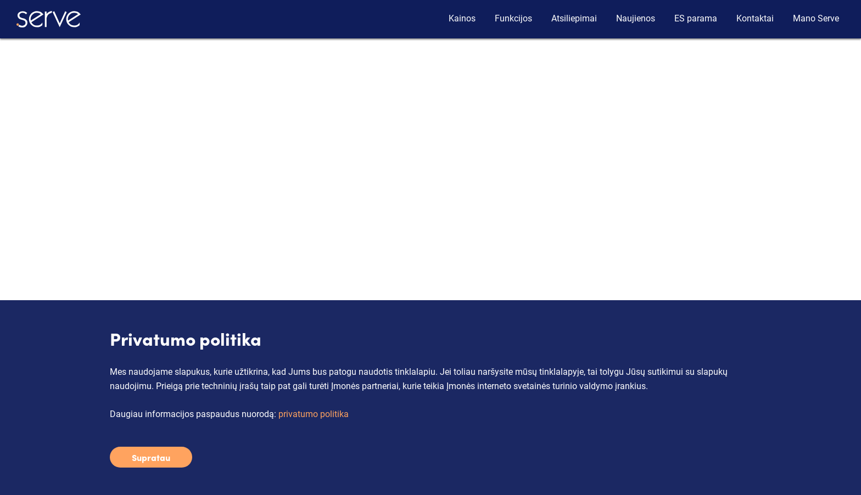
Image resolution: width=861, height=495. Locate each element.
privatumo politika (313, 414)
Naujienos (635, 18)
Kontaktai (755, 18)
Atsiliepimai (574, 18)
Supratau (151, 457)
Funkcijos (513, 18)
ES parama (695, 18)
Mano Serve (816, 18)
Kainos (462, 18)
